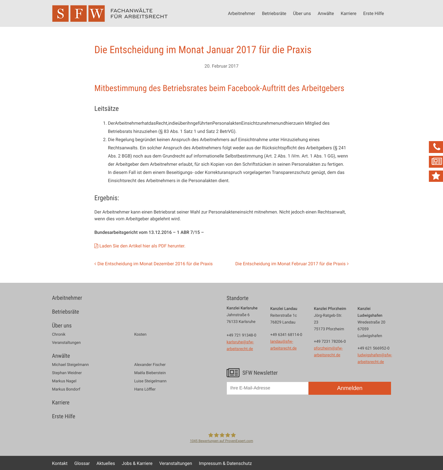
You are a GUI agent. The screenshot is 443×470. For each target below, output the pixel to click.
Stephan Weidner (67, 373)
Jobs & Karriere (137, 463)
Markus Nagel (64, 381)
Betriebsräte (274, 13)
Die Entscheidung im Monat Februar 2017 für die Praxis (290, 263)
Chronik (59, 334)
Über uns (302, 13)
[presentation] (269, 413)
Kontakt (60, 463)
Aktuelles (106, 463)
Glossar (82, 463)
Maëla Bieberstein (150, 373)
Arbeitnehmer (241, 13)
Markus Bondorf (66, 389)
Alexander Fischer (150, 365)
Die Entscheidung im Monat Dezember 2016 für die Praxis (155, 263)
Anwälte (326, 13)
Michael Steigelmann (70, 365)
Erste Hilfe (373, 13)
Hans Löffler (145, 389)
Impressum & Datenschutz (225, 463)
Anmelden (349, 388)
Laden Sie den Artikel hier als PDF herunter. (142, 246)
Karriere (349, 13)
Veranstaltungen (66, 342)
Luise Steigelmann (150, 381)
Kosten (140, 334)
